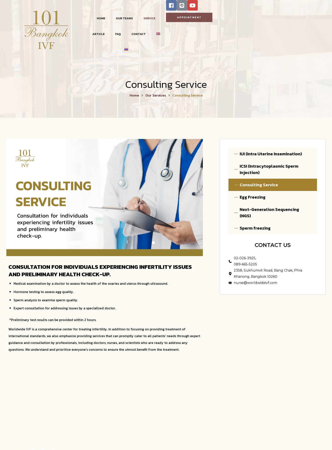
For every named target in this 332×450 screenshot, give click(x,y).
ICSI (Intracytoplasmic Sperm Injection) (269, 169)
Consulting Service (259, 185)
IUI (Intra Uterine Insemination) (271, 154)
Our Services (155, 95)
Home (134, 95)
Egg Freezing (253, 197)
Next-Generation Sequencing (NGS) (269, 212)
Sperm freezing (255, 228)
